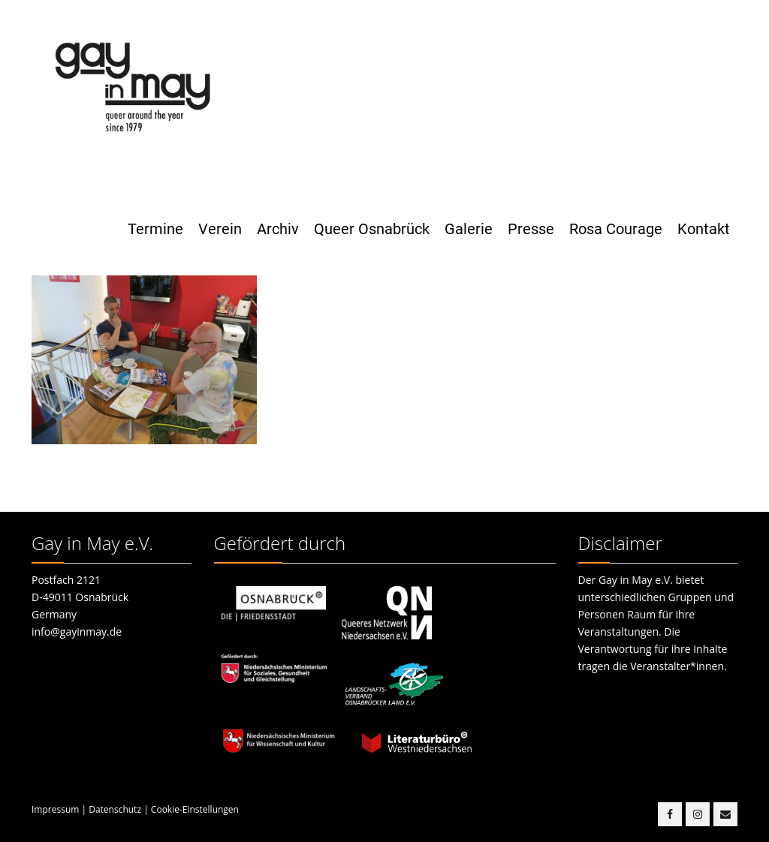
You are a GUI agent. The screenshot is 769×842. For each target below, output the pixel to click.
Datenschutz (115, 809)
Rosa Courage (615, 229)
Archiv (278, 229)
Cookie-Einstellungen (195, 809)
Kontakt (703, 229)
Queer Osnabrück (372, 229)
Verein (220, 229)
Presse (531, 229)
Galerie (469, 229)
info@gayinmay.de (77, 631)
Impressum (55, 809)
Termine (155, 229)
